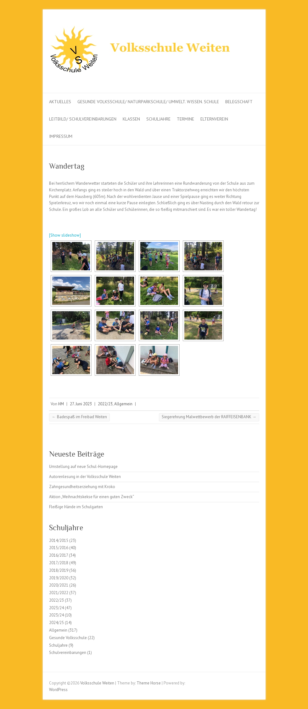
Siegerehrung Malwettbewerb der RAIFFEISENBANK (209, 416)
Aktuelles (60, 101)
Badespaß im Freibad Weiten (79, 416)
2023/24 (56, 608)
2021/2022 (58, 592)
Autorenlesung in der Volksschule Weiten (85, 476)
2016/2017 (58, 555)
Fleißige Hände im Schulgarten (76, 506)
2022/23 (105, 404)
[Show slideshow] (65, 235)
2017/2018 (58, 563)
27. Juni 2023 (81, 404)
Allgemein (123, 404)
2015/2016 (58, 547)
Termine (185, 119)
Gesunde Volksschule (68, 637)
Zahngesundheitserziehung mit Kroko (82, 486)
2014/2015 (58, 540)
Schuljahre (158, 119)
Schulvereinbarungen (67, 652)
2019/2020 (58, 578)
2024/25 (56, 622)
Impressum (60, 136)
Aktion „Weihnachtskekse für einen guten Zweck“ (91, 496)
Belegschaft (239, 101)
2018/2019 (58, 570)
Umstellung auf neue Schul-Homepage (83, 466)
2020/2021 (58, 585)
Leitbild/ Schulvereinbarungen (82, 119)
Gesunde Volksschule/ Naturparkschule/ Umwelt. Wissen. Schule (148, 101)
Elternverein (214, 119)
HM (61, 404)
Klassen (131, 119)
